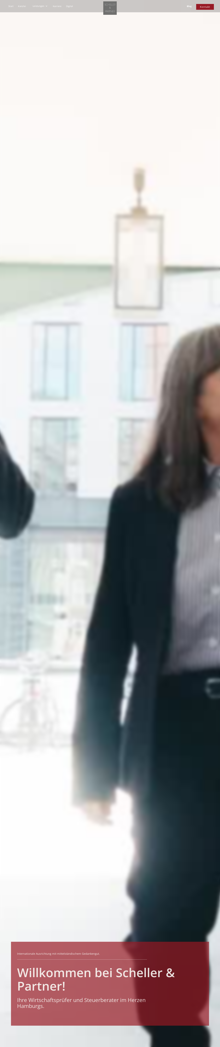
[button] (40, 6)
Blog (189, 6)
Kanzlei (22, 6)
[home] (110, 8)
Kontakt (205, 7)
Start (10, 6)
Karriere (57, 6)
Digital (69, 6)
